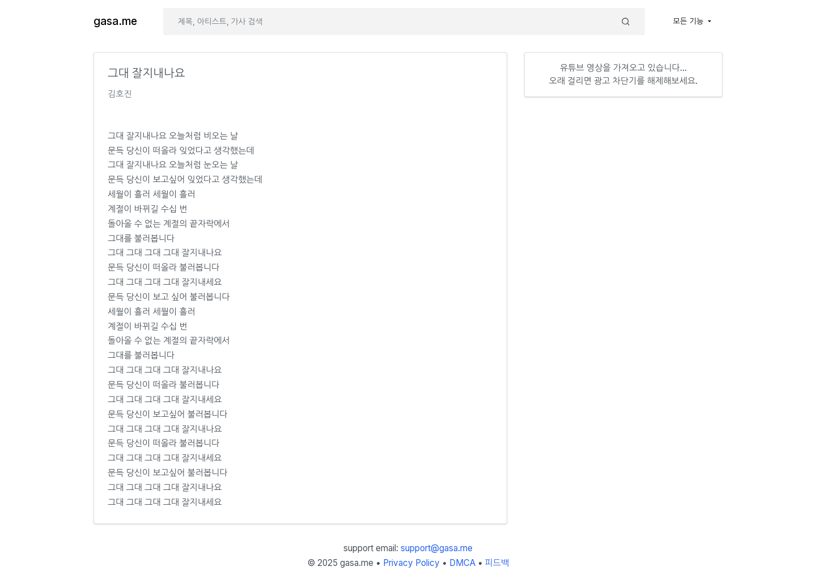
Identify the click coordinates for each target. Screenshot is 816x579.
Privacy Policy (411, 562)
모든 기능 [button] (689, 21)
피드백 (497, 562)
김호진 (120, 93)
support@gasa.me (437, 548)
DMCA (462, 562)
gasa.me (115, 21)
